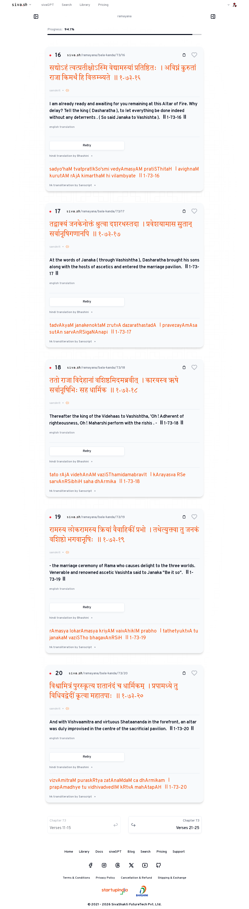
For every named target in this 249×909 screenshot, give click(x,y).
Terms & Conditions (76, 878)
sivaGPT (115, 852)
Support (179, 852)
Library (84, 852)
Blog (131, 852)
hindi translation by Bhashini (71, 156)
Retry (87, 145)
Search (146, 852)
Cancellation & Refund (136, 878)
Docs (99, 852)
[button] (194, 55)
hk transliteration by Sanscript (72, 185)
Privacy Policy (105, 878)
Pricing (161, 852)
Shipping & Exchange (172, 878)
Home (68, 852)
